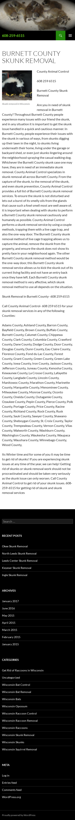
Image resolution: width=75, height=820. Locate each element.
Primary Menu (70, 35)
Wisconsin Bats (11, 699)
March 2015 (9, 630)
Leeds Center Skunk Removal (20, 560)
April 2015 (8, 622)
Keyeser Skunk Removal (16, 567)
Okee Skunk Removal (15, 546)
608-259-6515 (13, 35)
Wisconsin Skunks (13, 742)
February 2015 (11, 637)
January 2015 (10, 644)
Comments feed (12, 789)
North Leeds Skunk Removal (19, 553)
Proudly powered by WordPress (18, 815)
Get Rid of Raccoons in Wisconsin (23, 670)
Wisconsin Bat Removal (16, 692)
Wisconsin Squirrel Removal (19, 749)
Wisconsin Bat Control (16, 684)
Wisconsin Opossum (14, 706)
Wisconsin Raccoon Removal (20, 720)
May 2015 (8, 615)
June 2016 (8, 608)
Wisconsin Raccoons (15, 727)
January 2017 (10, 601)
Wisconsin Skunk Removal (18, 735)
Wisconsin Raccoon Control (19, 713)
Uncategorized (11, 677)
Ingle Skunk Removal (14, 575)
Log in (5, 775)
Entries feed (9, 782)
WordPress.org (11, 797)
